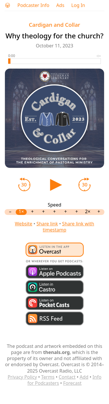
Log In (78, 5)
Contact (67, 377)
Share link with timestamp (68, 226)
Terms (47, 377)
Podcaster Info (33, 5)
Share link (47, 223)
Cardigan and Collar (54, 24)
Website (23, 223)
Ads (60, 5)
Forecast (72, 383)
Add (84, 377)
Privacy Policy (22, 377)
